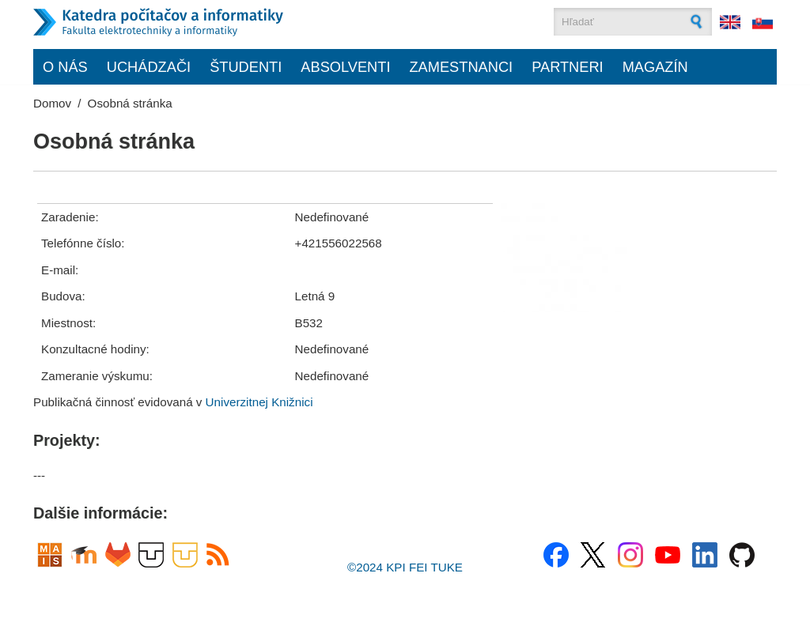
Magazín (655, 66)
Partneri (568, 66)
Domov (52, 103)
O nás (65, 66)
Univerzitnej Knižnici (259, 402)
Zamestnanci (461, 66)
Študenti (246, 66)
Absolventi (345, 66)
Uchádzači (149, 66)
